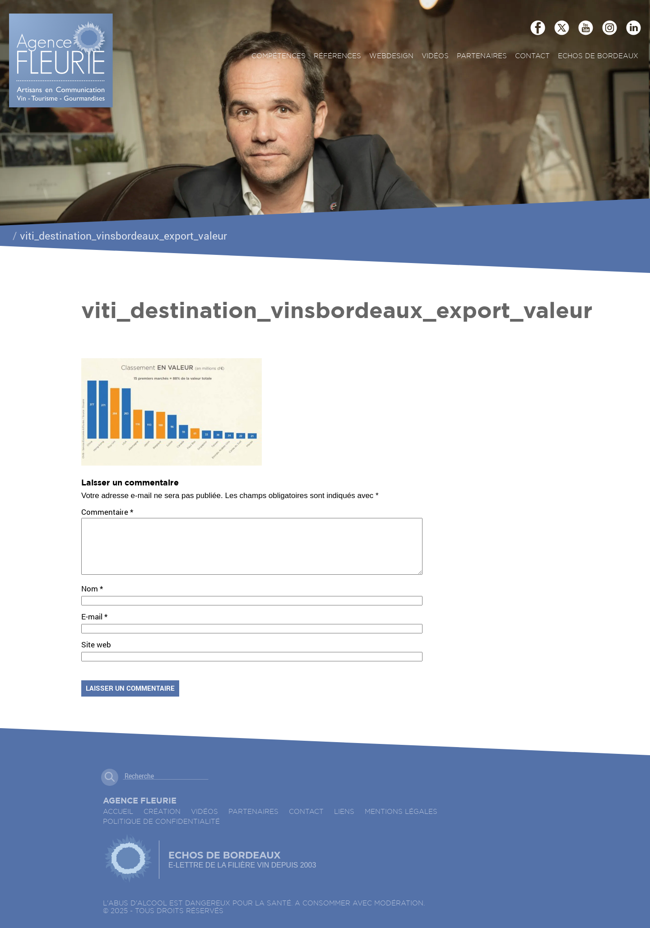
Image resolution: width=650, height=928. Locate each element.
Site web (96, 655)
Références (337, 56)
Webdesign (391, 56)
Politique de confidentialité (161, 832)
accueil (118, 822)
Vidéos (435, 56)
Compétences (278, 56)
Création (162, 822)
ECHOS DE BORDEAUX (598, 56)
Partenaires (482, 56)
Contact (532, 56)
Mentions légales (401, 822)
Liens (344, 822)
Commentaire (107, 512)
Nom (92, 599)
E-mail (94, 627)
